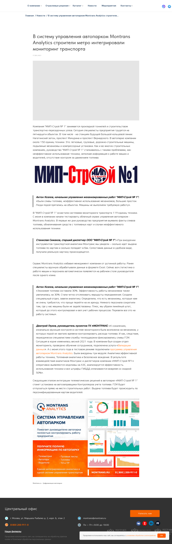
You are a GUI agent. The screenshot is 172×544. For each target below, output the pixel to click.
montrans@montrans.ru (94, 518)
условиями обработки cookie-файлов (141, 535)
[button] (57, 6)
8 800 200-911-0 (19, 525)
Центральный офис (21, 509)
